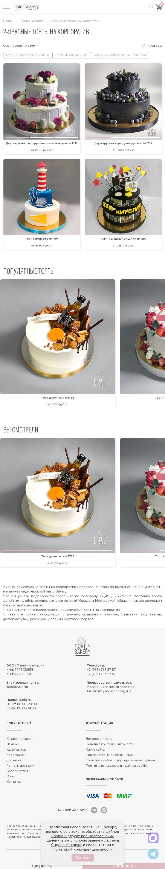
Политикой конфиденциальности (82, 849)
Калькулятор (16, 749)
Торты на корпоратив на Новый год (119, 55)
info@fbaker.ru (17, 687)
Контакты (13, 782)
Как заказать (16, 755)
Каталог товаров (19, 739)
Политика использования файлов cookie (116, 766)
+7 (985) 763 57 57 (101, 670)
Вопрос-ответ (17, 771)
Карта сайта (95, 749)
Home (7, 21)
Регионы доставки (20, 766)
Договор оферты (99, 739)
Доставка (13, 760)
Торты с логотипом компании (27, 55)
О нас (10, 776)
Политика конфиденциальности (110, 744)
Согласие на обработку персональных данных (121, 760)
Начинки (12, 744)
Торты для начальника (71, 55)
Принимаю (82, 858)
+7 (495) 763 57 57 (101, 674)
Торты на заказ (31, 21)
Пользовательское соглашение (110, 755)
